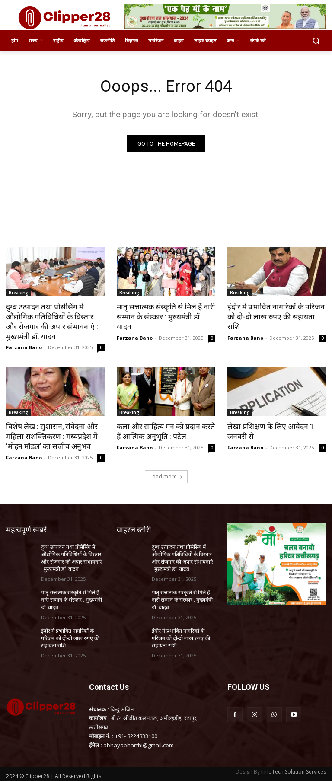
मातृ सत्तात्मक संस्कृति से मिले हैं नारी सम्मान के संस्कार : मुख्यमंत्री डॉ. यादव (165, 312)
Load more (166, 474)
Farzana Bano (24, 346)
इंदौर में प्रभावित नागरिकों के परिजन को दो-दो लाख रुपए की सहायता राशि (275, 312)
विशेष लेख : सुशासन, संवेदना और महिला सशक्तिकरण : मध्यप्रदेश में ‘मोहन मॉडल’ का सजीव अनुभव (50, 435)
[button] (316, 41)
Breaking (19, 293)
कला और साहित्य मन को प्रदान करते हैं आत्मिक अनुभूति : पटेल (164, 430)
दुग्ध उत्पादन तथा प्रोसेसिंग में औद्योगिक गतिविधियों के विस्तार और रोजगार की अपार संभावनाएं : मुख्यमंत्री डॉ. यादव (53, 321)
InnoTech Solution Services (293, 768)
